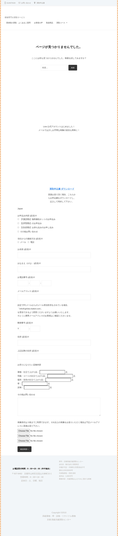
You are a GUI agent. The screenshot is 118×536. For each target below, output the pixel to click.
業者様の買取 (11, 23)
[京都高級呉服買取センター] (32, 494)
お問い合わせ (26, 3)
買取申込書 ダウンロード (62, 189)
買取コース (60, 23)
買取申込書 (41, 3)
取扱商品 (49, 23)
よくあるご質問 (24, 23)
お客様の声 (38, 23)
